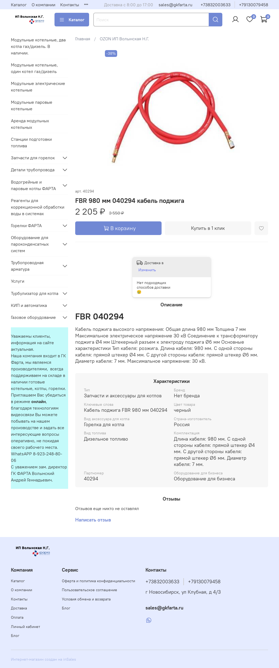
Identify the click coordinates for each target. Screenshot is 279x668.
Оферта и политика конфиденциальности (98, 580)
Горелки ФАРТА (26, 225)
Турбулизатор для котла (34, 293)
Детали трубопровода (32, 169)
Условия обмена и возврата (86, 599)
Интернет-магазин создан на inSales (43, 659)
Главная (82, 38)
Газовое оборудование (33, 317)
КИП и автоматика (29, 305)
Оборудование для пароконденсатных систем (30, 244)
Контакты (69, 4)
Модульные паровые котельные (31, 105)
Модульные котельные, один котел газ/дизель (34, 68)
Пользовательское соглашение (89, 589)
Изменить (147, 269)
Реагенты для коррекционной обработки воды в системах (37, 207)
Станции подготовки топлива (31, 142)
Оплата (17, 617)
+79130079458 (253, 4)
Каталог (19, 4)
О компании (43, 4)
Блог (15, 635)
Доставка (19, 608)
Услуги (17, 281)
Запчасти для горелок (33, 157)
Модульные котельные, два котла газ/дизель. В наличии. (38, 46)
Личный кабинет (25, 626)
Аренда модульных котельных (30, 124)
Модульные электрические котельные (38, 87)
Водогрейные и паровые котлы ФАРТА (33, 185)
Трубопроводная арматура (27, 266)
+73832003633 (216, 4)
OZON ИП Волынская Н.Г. (124, 38)
